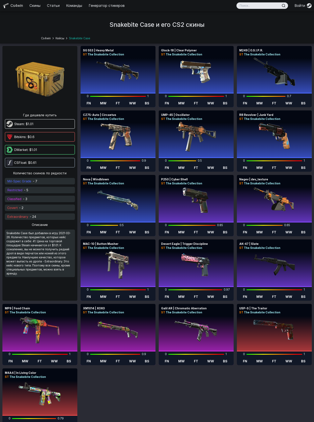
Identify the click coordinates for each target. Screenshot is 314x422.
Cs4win (46, 38)
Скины (34, 5)
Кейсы (60, 38)
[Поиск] (284, 5)
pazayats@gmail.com (259, 407)
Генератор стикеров (107, 5)
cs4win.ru (140, 417)
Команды (74, 5)
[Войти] (303, 5)
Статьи (53, 5)
